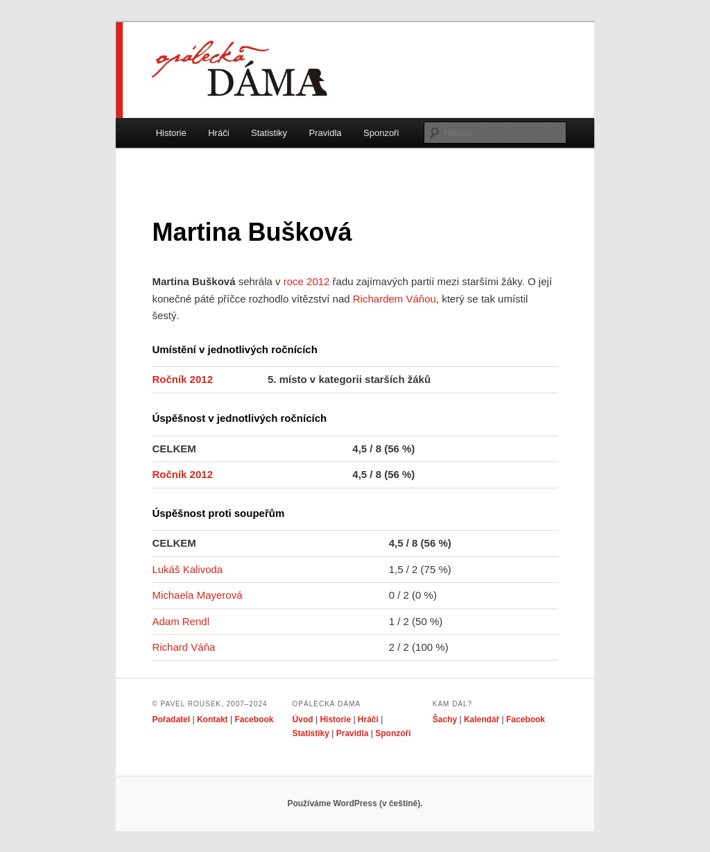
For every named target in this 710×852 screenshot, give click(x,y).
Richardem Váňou (394, 299)
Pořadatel (171, 719)
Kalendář (481, 719)
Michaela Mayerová (197, 595)
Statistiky (269, 133)
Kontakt (212, 719)
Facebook (253, 719)
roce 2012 (307, 281)
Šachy (445, 719)
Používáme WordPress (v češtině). (354, 803)
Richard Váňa (183, 647)
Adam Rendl (180, 621)
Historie (171, 133)
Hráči (218, 133)
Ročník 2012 (182, 379)
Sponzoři (381, 133)
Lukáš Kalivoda (187, 569)
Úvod (303, 719)
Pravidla (325, 133)
